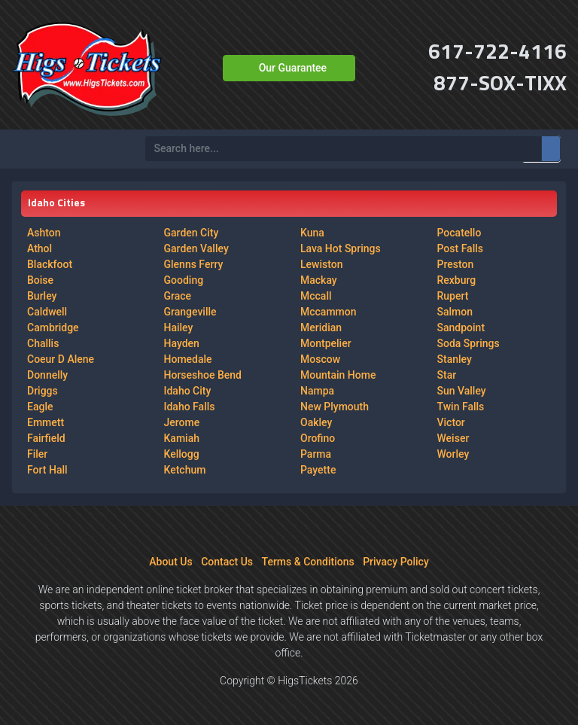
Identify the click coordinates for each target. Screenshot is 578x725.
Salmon (455, 312)
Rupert (453, 296)
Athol (39, 248)
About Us (170, 562)
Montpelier (325, 343)
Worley (453, 454)
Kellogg (181, 454)
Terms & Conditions (308, 562)
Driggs (42, 391)
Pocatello (459, 233)
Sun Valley (461, 391)
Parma (315, 454)
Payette (318, 470)
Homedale (188, 359)
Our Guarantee (293, 68)
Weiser (453, 438)
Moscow (320, 359)
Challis (43, 343)
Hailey (178, 327)
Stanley (454, 359)
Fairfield (46, 438)
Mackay (318, 280)
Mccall (316, 296)
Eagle (40, 407)
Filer (37, 454)
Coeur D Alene (60, 359)
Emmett (45, 422)
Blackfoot (49, 264)
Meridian (321, 327)
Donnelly (47, 375)
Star (447, 375)
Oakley (316, 422)
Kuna (312, 233)
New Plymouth (334, 407)
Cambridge (53, 327)
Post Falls (460, 248)
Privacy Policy (396, 562)
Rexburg (456, 280)
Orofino (317, 438)
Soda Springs (468, 343)
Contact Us (227, 562)
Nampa (317, 391)
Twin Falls (461, 407)
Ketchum (185, 470)
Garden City (191, 233)
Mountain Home (338, 375)
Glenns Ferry (194, 264)
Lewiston (321, 264)
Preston (455, 264)
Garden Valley (196, 248)
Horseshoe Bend (203, 375)
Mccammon (328, 312)
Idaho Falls (189, 407)
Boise (40, 280)
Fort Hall (47, 470)
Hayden (181, 343)
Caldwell (47, 312)
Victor (451, 422)
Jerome (182, 422)
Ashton (44, 233)
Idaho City (187, 391)
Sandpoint (461, 327)
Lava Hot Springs (340, 248)
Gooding (184, 280)
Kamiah (181, 438)
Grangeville (190, 312)
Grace (178, 296)
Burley (41, 296)
